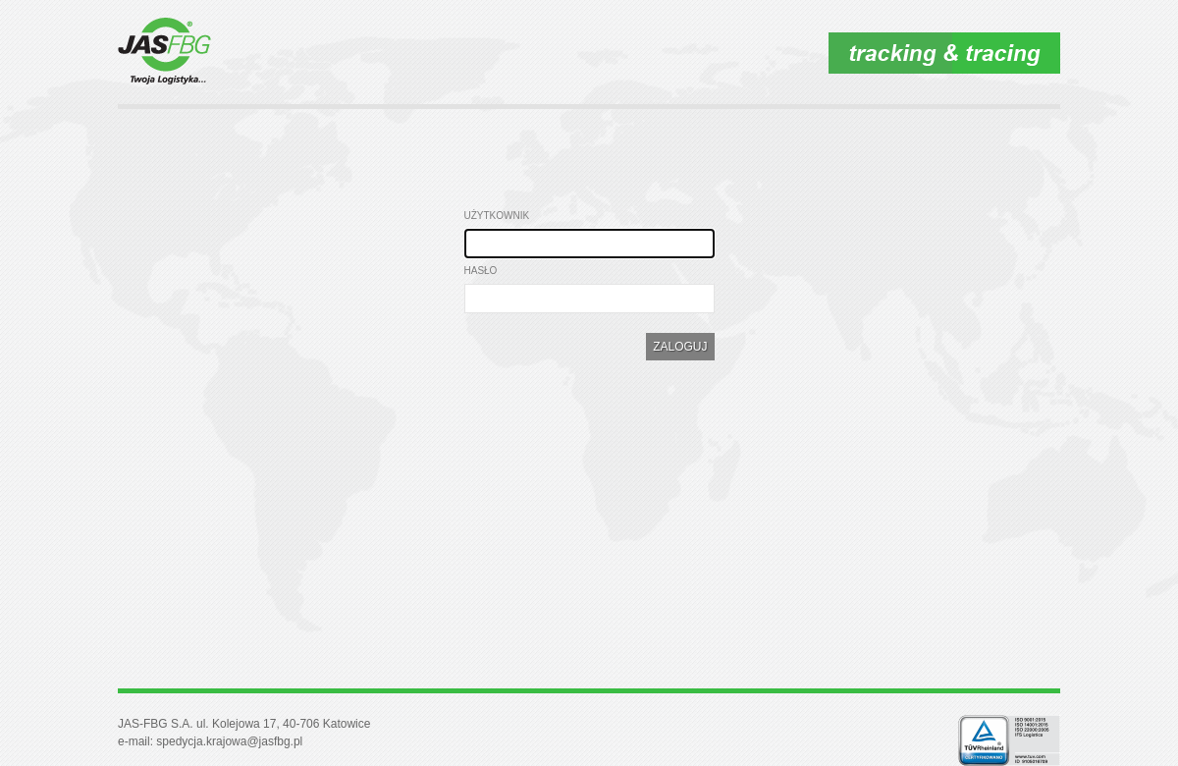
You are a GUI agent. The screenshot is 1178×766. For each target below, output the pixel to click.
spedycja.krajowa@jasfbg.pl (229, 741)
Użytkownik (497, 215)
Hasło (481, 270)
